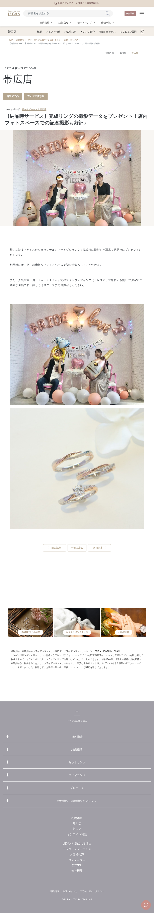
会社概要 (77, 870)
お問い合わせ (70, 891)
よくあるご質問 (128, 31)
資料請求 (54, 891)
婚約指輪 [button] (44, 22)
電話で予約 (13, 96)
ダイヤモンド (77, 775)
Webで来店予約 (35, 96)
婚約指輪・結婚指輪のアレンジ (77, 801)
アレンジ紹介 (87, 31)
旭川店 (123, 53)
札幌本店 (109, 53)
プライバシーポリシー (92, 891)
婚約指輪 (77, 736)
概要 (39, 31)
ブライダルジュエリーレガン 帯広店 (44, 40)
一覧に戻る (77, 547)
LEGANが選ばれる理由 (77, 843)
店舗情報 (20, 40)
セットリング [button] (84, 22)
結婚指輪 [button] (63, 22)
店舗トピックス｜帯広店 (34, 109)
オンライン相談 (77, 834)
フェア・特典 (53, 31)
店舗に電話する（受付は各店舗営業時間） (77, 3)
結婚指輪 (77, 749)
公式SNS (77, 865)
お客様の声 (70, 31)
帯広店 (135, 53)
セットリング (77, 762)
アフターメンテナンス (77, 849)
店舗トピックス (107, 31)
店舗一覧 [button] (106, 22)
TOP (11, 40)
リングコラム (77, 859)
